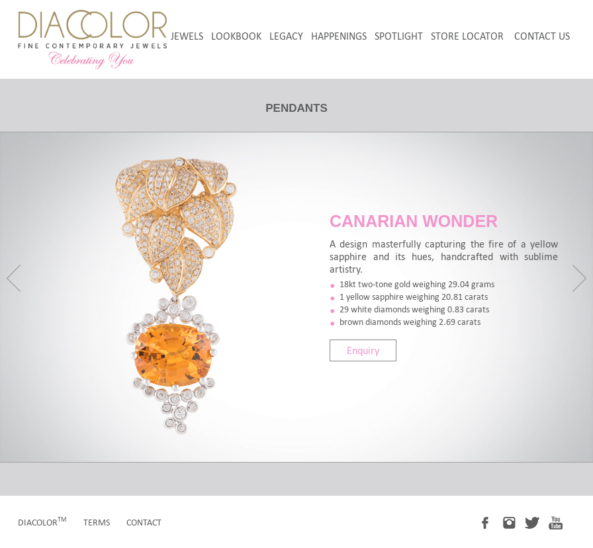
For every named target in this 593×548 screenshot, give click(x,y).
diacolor (42, 522)
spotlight (399, 36)
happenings (339, 36)
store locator (467, 36)
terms (96, 522)
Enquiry (363, 350)
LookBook (236, 36)
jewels (187, 36)
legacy (286, 36)
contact (143, 522)
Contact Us (542, 36)
